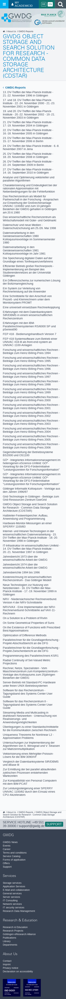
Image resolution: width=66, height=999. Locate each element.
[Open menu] (4, 4)
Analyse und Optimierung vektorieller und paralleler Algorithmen (28, 179)
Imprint (7, 964)
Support (54, 824)
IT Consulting (10, 900)
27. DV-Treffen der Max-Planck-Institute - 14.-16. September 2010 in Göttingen (28, 171)
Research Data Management (19, 911)
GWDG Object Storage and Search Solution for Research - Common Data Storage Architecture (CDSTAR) (30, 507)
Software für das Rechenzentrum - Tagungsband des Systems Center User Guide (27, 693)
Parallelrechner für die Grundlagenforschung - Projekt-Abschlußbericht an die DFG (31, 641)
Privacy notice (10, 968)
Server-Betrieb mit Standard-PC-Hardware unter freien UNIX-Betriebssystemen (29, 684)
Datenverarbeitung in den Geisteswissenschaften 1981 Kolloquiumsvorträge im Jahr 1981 (24, 250)
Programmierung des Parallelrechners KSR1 (31, 655)
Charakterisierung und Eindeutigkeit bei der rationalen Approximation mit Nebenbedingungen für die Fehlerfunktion (30, 188)
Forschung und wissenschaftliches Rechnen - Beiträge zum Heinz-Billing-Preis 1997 (31, 375)
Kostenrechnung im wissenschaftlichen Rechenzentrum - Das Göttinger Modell (27, 578)
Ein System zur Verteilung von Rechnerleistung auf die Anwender (24, 290)
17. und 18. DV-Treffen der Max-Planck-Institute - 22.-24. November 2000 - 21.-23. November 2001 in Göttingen (29, 103)
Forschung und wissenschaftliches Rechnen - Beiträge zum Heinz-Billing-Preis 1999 (31, 391)
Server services (11, 897)
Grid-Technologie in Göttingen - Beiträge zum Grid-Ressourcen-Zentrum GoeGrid (31, 498)
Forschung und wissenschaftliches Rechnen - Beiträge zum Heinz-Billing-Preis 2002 (31, 414)
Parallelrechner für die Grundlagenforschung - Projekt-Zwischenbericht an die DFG (31, 649)
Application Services (14, 886)
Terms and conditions (15, 852)
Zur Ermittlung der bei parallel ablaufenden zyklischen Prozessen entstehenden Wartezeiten (29, 772)
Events (6, 845)
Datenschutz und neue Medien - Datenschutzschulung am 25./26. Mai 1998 (29, 226)
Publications (9, 937)
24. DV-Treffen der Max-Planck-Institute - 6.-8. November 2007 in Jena (31, 147)
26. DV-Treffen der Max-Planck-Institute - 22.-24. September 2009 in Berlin (28, 163)
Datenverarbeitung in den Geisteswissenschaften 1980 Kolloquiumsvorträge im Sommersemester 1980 (29, 237)
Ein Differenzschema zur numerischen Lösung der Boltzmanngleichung (31, 282)
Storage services (12, 883)
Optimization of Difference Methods (24, 635)
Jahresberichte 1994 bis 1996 (21, 572)
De (43, 4)
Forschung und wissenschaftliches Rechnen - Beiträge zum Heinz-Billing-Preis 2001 (31, 406)
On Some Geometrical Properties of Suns (28, 622)
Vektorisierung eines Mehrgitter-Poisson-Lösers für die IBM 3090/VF (28, 755)
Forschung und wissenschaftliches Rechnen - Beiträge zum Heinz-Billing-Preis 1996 (31, 367)
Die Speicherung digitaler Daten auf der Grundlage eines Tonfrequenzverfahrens (28, 260)
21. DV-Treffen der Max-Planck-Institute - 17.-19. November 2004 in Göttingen (28, 124)
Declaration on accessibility (18, 971)
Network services (12, 904)
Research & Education (15, 927)
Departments (10, 944)
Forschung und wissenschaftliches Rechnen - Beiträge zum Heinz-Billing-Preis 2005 (31, 438)
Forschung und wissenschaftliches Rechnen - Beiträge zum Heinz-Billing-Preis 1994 (31, 351)
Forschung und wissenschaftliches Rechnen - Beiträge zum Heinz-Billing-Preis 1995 (31, 359)
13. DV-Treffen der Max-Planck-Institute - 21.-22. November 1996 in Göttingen (28, 94)
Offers (6, 863)
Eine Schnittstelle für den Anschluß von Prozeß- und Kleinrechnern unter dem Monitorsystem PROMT (27, 299)
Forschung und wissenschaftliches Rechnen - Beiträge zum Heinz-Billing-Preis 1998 (31, 383)
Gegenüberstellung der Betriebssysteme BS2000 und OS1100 (28, 454)
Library (7, 941)
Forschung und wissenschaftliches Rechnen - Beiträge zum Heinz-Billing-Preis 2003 (31, 422)
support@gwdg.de (32, 826)
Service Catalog (11, 856)
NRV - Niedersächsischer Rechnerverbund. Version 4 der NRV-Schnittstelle (30, 601)
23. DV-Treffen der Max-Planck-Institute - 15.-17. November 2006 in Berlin (28, 139)
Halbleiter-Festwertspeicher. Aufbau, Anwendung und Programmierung (25, 517)
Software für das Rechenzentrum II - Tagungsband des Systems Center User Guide (27, 704)
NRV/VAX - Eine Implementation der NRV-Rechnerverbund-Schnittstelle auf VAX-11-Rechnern (29, 610)
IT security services (13, 907)
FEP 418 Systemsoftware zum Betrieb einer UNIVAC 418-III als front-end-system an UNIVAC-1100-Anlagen (30, 342)
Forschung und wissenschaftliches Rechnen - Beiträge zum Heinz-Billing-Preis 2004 (31, 430)
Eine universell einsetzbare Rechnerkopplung (31, 307)
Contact (7, 961)
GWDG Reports (14, 87)
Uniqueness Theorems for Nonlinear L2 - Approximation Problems (28, 736)
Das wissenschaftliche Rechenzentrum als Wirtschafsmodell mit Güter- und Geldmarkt (29, 219)
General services (12, 893)
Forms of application (14, 859)
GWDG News (10, 842)
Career (7, 849)
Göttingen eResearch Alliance (19, 934)
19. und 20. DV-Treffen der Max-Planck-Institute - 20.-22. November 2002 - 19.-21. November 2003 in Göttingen (29, 114)
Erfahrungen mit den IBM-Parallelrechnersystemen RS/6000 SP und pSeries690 (29, 326)
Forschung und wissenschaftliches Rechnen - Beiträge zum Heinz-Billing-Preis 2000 (31, 399)
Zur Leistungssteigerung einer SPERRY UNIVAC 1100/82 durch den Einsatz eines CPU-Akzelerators (29, 791)
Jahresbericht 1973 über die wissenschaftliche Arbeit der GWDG (25, 558)
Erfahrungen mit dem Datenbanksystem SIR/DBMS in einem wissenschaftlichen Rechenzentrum (27, 315)
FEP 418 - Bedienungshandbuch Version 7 (29, 334)
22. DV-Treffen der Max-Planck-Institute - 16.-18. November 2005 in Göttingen (28, 132)
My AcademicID (22, 4)
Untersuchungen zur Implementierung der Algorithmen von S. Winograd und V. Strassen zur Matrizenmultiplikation (31, 746)
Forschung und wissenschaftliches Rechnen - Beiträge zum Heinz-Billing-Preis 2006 (31, 446)
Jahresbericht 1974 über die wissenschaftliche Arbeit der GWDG (25, 566)
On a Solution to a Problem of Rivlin (25, 618)
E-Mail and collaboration (16, 890)
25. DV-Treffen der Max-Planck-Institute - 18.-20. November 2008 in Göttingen (28, 155)
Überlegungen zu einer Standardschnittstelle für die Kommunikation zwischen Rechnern (30, 728)
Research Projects (13, 930)
